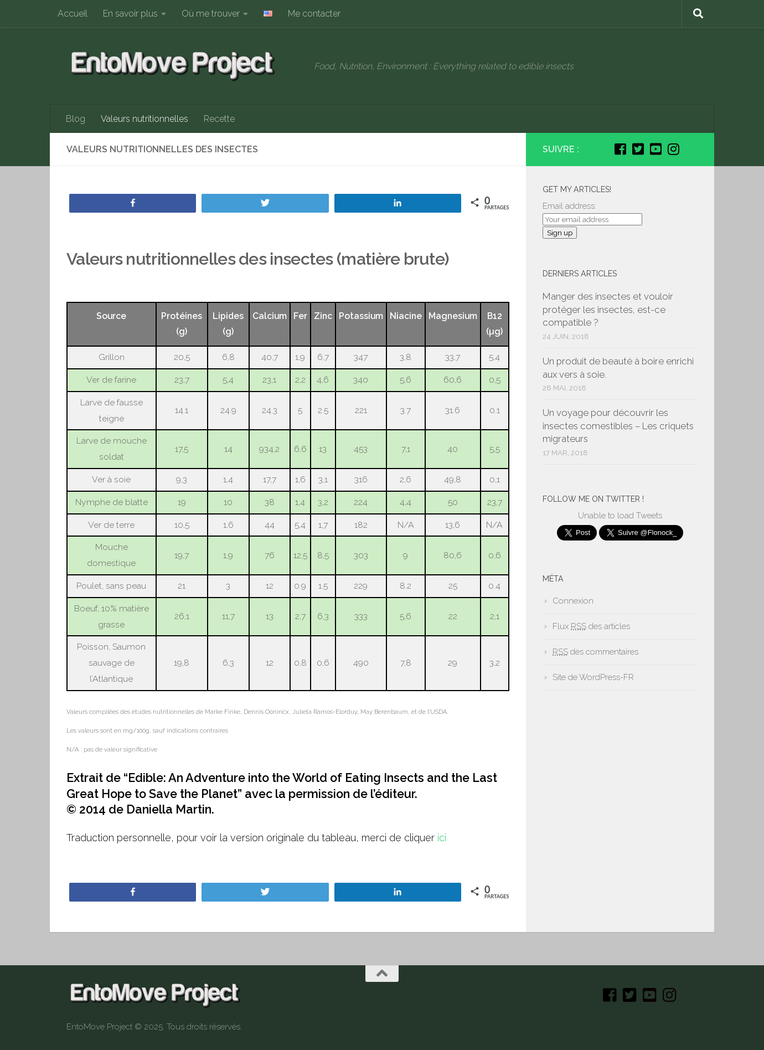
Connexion (573, 601)
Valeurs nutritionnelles (144, 119)
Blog (75, 119)
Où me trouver (211, 13)
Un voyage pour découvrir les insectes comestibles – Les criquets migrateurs (618, 425)
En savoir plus (130, 13)
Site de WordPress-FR (593, 677)
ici (441, 837)
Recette (219, 119)
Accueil (72, 13)
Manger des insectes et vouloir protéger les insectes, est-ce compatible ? (608, 309)
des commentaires (595, 652)
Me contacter (314, 13)
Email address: (569, 206)
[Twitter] (637, 149)
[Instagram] (673, 149)
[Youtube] (655, 149)
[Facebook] (620, 149)
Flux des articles (591, 626)
